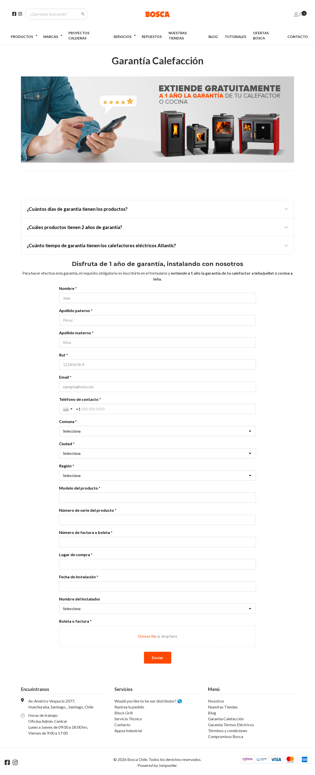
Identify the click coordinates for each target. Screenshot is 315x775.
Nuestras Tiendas (178, 35)
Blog (213, 37)
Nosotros (216, 701)
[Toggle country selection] (68, 409)
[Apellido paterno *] (157, 320)
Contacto (297, 37)
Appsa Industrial (128, 730)
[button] (157, 209)
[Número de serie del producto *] (157, 519)
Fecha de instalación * (78, 576)
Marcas (50, 37)
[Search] (83, 14)
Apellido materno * (76, 332)
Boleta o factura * (75, 621)
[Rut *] (157, 364)
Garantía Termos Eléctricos (231, 724)
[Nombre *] (157, 298)
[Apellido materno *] (157, 342)
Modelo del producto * (79, 488)
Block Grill (123, 712)
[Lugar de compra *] (157, 564)
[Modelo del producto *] (157, 497)
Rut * (63, 354)
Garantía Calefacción (226, 718)
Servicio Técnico (128, 718)
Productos (22, 37)
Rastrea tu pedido (129, 707)
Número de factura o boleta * (85, 532)
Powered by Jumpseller (157, 765)
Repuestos (152, 37)
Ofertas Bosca (261, 35)
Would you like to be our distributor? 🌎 (148, 701)
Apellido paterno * (76, 310)
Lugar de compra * (76, 554)
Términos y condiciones (227, 730)
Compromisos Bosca (225, 736)
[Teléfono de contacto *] (164, 408)
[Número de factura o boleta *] (157, 542)
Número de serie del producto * (87, 510)
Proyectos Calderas (78, 35)
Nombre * (68, 288)
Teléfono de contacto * (80, 399)
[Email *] (157, 386)
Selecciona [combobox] (71, 431)
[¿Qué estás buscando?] (53, 14)
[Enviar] (157, 658)
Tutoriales (235, 37)
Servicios (122, 37)
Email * (65, 377)
